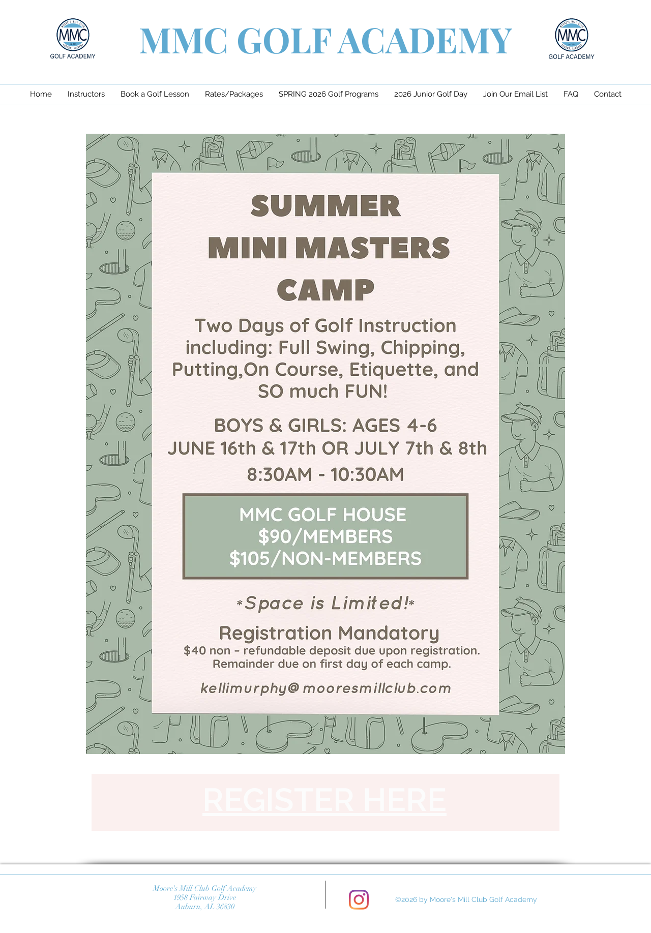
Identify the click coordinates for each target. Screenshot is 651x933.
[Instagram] (359, 900)
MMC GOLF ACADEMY (325, 38)
